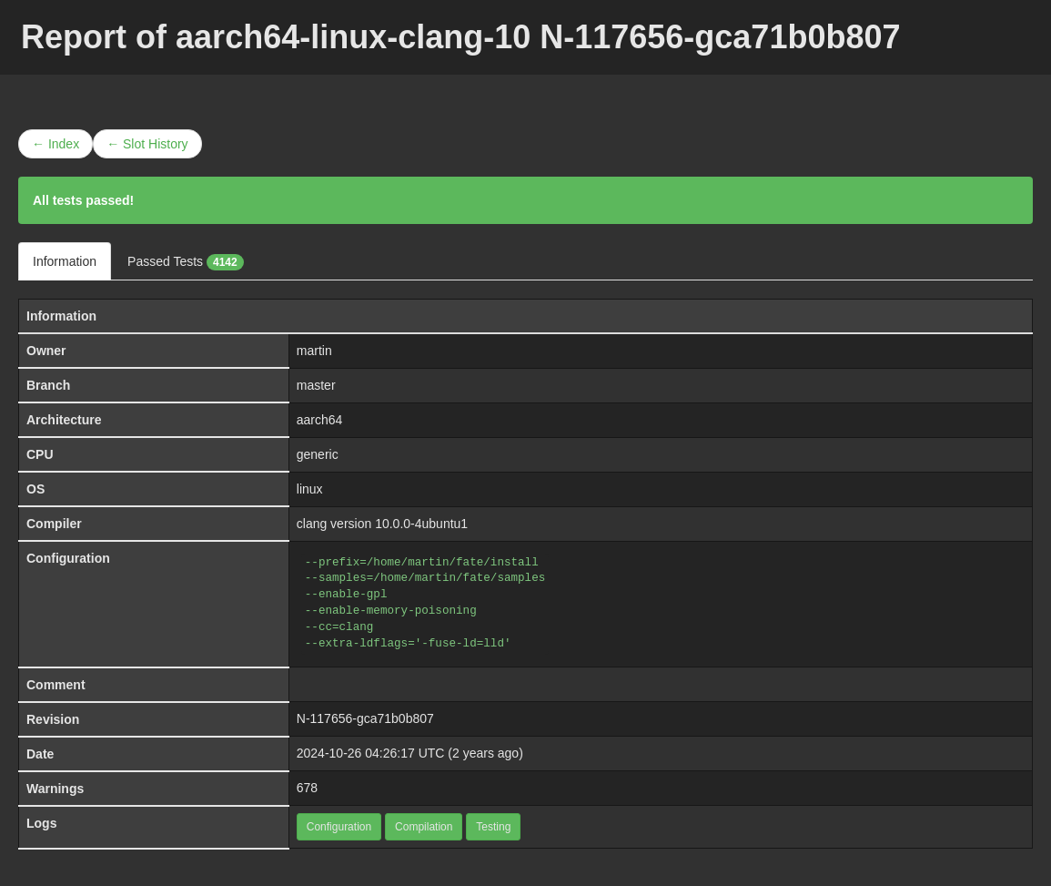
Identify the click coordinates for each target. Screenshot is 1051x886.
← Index (55, 144)
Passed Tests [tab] (185, 262)
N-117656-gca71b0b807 (365, 718)
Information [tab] (64, 261)
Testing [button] (493, 826)
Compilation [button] (423, 826)
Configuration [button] (339, 826)
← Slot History (146, 144)
